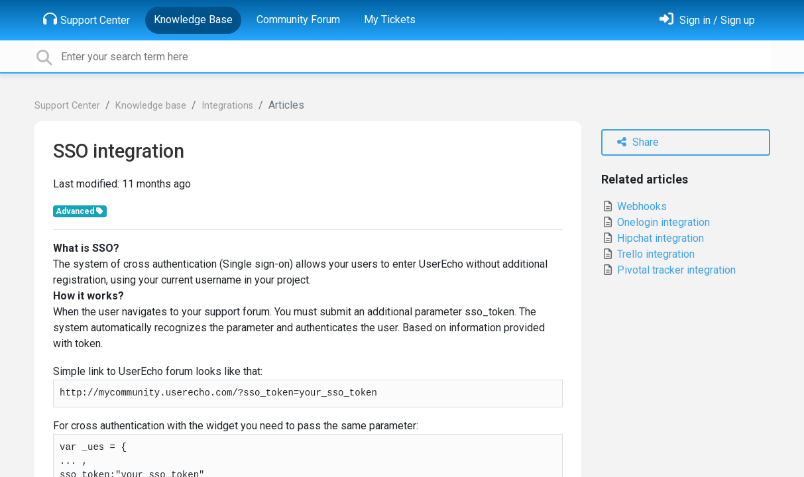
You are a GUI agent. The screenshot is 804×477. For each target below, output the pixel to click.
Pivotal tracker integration (668, 270)
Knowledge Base (193, 19)
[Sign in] (707, 20)
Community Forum (298, 19)
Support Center (86, 19)
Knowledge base (150, 105)
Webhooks (634, 206)
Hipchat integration (652, 238)
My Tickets (390, 19)
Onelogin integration (655, 222)
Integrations (227, 105)
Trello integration (648, 254)
